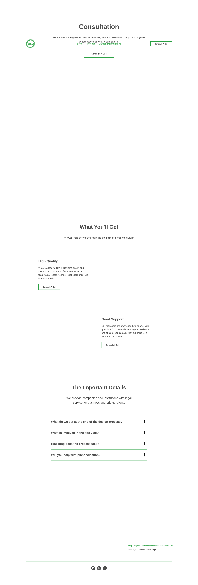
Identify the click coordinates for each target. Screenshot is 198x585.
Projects (137, 546)
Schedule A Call (166, 546)
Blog (130, 546)
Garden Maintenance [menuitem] (110, 44)
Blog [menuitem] (79, 44)
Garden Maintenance (150, 546)
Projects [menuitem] (90, 44)
